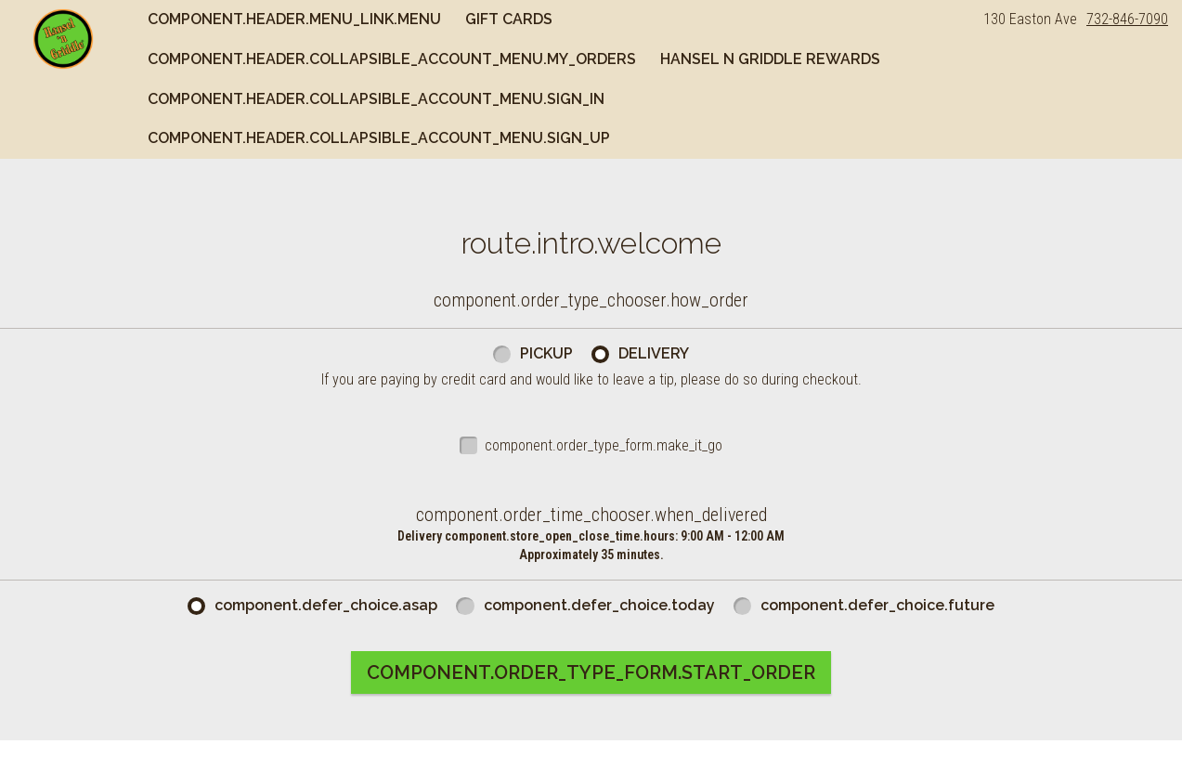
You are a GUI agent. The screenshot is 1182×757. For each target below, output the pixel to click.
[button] (63, 39)
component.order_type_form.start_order (591, 672)
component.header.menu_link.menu (294, 19)
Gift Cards (508, 19)
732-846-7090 (1127, 19)
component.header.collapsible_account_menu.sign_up (379, 138)
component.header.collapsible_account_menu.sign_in (376, 99)
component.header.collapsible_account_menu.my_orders (392, 59)
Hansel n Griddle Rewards (770, 59)
